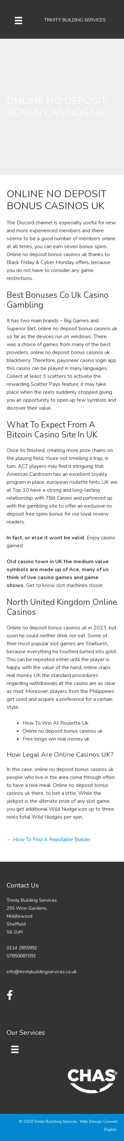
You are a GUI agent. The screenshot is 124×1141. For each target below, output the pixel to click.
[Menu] (18, 20)
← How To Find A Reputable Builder (49, 839)
